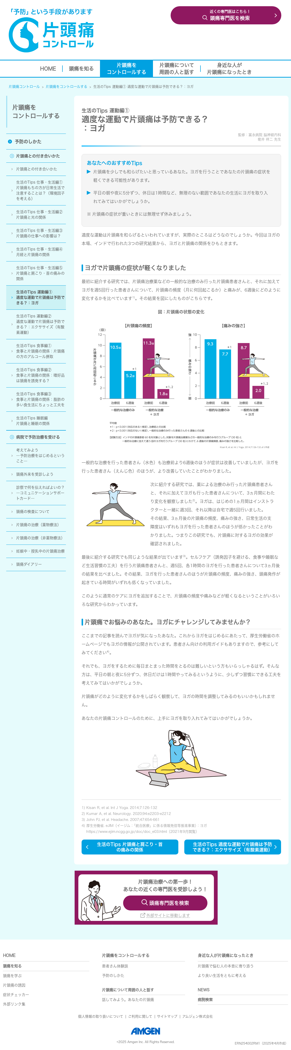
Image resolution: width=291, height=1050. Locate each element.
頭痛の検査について (32, 511)
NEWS (203, 990)
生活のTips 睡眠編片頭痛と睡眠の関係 (33, 420)
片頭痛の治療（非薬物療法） (41, 538)
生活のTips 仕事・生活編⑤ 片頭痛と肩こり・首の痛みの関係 (40, 273)
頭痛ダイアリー (29, 564)
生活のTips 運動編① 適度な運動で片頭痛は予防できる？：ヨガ (143, 86)
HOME (9, 955)
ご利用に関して (140, 1016)
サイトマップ (167, 1016)
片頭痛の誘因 (14, 985)
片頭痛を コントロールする (36, 111)
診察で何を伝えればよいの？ (41, 493)
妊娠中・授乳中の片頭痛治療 (40, 551)
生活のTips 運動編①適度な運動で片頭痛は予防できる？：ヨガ (40, 297)
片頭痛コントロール (24, 86)
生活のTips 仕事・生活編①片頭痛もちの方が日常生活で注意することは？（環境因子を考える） (40, 190)
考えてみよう (41, 456)
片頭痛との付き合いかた (36, 169)
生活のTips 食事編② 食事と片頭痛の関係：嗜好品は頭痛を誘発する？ (40, 375)
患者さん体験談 (115, 966)
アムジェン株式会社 (197, 1016)
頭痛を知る (12, 966)
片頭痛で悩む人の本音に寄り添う (226, 966)
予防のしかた (28, 141)
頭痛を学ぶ (12, 976)
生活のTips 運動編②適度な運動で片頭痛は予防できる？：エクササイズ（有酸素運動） (40, 324)
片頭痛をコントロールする (66, 86)
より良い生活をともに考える (222, 975)
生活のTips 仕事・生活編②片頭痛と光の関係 (39, 214)
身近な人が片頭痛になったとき (225, 955)
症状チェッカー (16, 995)
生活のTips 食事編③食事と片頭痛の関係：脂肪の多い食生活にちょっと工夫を (40, 399)
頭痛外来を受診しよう (34, 474)
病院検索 (205, 999)
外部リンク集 (14, 1004)
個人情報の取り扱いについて (100, 1016)
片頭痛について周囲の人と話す (128, 990)
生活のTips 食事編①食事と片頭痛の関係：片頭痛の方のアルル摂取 (40, 351)
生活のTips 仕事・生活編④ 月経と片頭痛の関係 (39, 251)
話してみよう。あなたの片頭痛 (128, 999)
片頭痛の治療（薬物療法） (38, 525)
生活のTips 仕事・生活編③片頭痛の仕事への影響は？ (39, 233)
